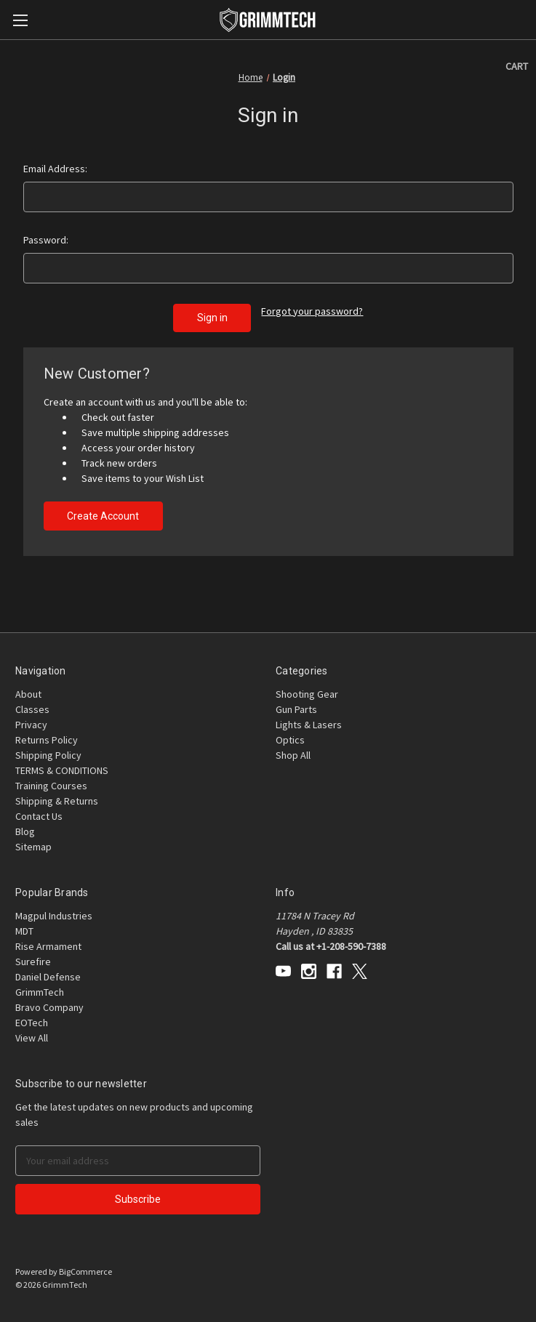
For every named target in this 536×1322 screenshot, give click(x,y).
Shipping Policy (48, 755)
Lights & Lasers (309, 724)
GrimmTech (39, 992)
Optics (290, 739)
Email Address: (55, 168)
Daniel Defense (48, 976)
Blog (25, 831)
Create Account (103, 516)
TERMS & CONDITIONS (61, 770)
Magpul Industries (53, 915)
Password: (45, 239)
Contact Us (39, 816)
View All (31, 1037)
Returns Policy (46, 739)
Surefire (33, 961)
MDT (24, 931)
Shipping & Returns (56, 800)
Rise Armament (48, 946)
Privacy (31, 724)
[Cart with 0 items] (516, 66)
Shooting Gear (307, 694)
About (28, 694)
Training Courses (51, 785)
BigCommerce (85, 1271)
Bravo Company (49, 1007)
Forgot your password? (312, 311)
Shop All (293, 755)
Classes (32, 709)
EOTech (31, 1022)
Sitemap (33, 846)
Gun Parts (296, 709)
